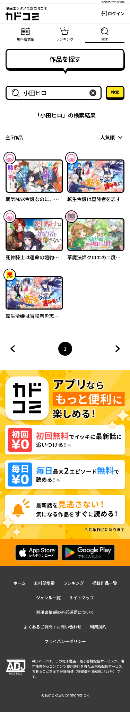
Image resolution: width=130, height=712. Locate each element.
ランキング (73, 583)
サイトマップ (81, 597)
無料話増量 (44, 583)
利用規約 (98, 626)
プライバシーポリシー (65, 641)
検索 (115, 92)
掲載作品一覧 (104, 583)
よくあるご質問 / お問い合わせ (52, 626)
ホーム (19, 583)
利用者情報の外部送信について (65, 612)
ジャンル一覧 (48, 597)
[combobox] (55, 93)
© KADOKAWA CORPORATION (65, 695)
